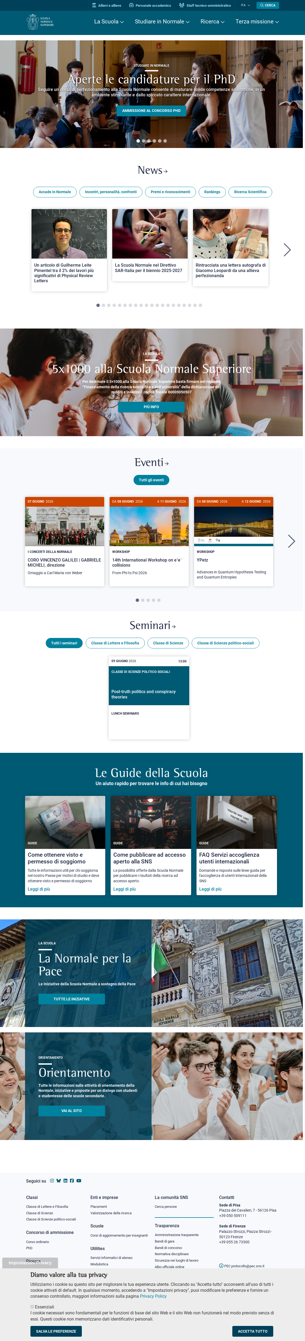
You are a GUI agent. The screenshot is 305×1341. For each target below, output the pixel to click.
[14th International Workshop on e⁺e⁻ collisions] (149, 542)
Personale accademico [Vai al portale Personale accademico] (153, 5)
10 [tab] (146, 307)
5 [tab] (159, 141)
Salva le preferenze (56, 1331)
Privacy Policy (153, 1296)
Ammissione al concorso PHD (151, 111)
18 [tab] (189, 307)
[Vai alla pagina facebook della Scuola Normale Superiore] (72, 1175)
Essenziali (44, 1307)
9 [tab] (141, 307)
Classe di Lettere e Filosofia (115, 647)
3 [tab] (149, 141)
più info (151, 408)
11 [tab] (152, 307)
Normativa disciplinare (173, 1249)
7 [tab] (130, 307)
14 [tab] (168, 307)
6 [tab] (165, 141)
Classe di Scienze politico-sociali (225, 647)
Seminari (152, 630)
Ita (245, 5)
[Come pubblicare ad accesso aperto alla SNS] (151, 849)
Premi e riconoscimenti (170, 193)
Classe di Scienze (168, 647)
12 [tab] (157, 307)
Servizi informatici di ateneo (113, 1258)
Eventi (151, 465)
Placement (99, 1201)
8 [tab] (135, 307)
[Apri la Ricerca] (268, 5)
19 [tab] (195, 307)
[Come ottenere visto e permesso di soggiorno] (65, 849)
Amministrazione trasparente (179, 1229)
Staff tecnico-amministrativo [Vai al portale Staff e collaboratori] (208, 5)
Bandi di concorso (170, 1243)
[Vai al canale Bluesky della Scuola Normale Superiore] (59, 1175)
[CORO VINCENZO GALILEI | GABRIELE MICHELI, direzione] (64, 542)
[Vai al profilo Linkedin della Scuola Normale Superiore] (65, 1175)
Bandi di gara (166, 1236)
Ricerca (210, 21)
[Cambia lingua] (249, 5)
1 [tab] (138, 141)
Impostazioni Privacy (30, 1263)
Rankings (212, 193)
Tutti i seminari (64, 647)
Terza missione (255, 21)
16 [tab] (178, 307)
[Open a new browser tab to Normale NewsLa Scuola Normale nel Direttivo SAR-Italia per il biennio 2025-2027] (150, 246)
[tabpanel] (151, 94)
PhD (29, 1243)
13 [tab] (162, 307)
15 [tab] (173, 307)
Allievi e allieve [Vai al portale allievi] (110, 5)
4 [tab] (154, 141)
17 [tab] (184, 307)
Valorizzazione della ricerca (113, 1208)
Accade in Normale (55, 193)
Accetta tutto (253, 1331)
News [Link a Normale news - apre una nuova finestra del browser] (152, 172)
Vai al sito (71, 1115)
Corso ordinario (39, 1237)
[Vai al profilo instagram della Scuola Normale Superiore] (52, 1175)
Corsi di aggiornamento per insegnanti (113, 1233)
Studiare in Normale (159, 21)
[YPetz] (233, 544)
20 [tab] (200, 307)
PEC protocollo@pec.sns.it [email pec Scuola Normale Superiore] (244, 1261)
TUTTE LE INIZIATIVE (72, 1003)
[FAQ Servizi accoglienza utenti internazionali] (237, 849)
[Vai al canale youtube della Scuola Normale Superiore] (78, 1175)
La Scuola (106, 21)
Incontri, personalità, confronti (111, 193)
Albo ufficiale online (171, 1263)
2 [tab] (143, 141)
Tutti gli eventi (151, 482)
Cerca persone (167, 1201)
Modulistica (100, 1264)
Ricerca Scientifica (250, 193)
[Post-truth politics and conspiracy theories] (149, 702)
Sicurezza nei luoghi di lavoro (179, 1256)
